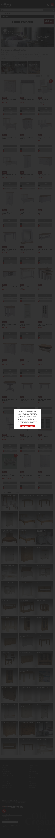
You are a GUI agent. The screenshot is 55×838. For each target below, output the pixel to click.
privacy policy (24, 419)
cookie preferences (29, 422)
